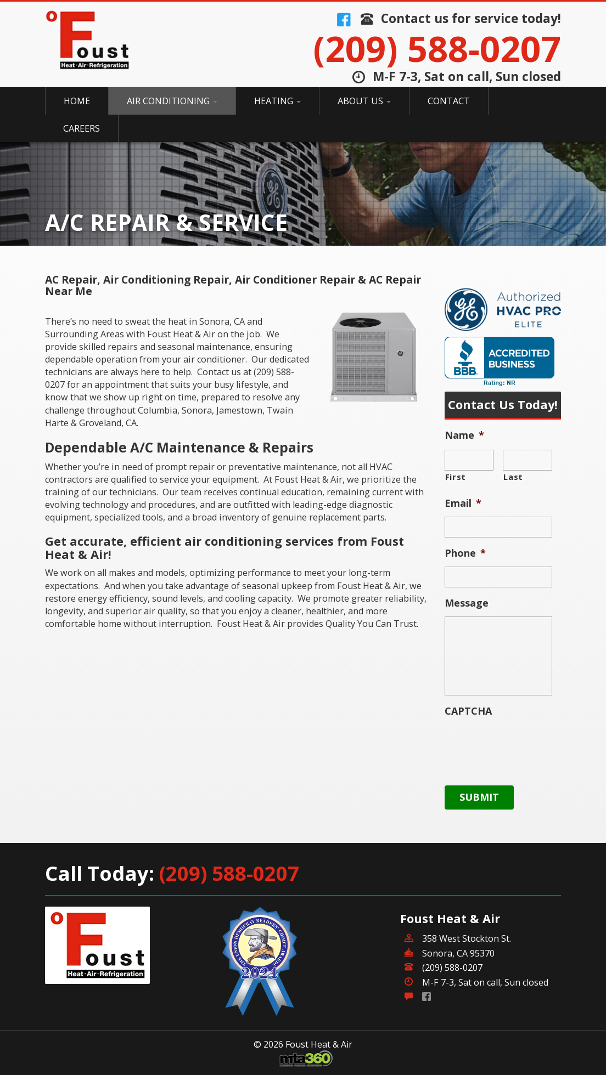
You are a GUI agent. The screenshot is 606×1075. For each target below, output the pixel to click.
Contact (449, 101)
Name (464, 435)
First (455, 476)
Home (77, 101)
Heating (277, 101)
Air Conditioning (172, 101)
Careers (81, 128)
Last (513, 476)
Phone (465, 553)
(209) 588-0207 (437, 48)
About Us (364, 101)
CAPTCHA (468, 711)
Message (467, 603)
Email (463, 503)
